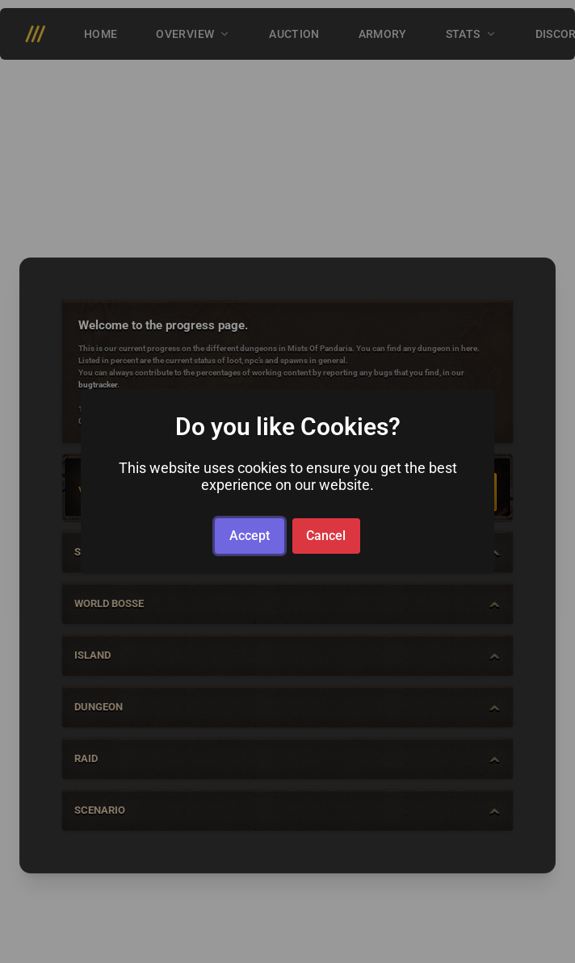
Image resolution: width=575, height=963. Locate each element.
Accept (249, 535)
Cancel (326, 535)
